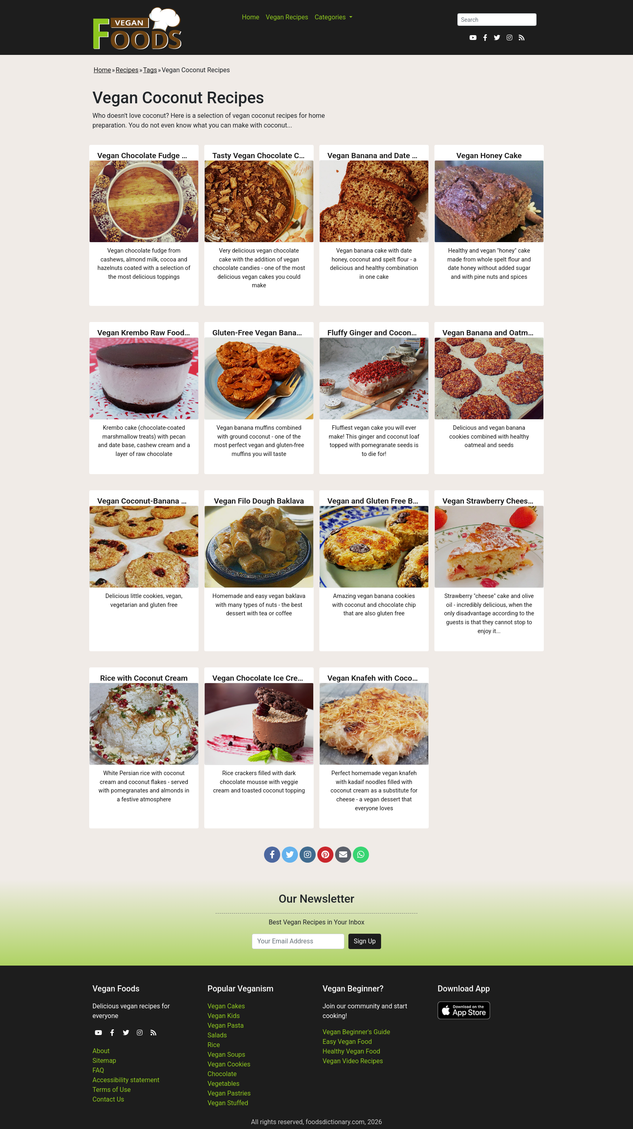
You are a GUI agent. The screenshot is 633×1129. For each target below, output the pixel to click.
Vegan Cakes (226, 1006)
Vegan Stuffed (228, 1103)
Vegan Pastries (229, 1093)
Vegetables (223, 1083)
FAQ (98, 1070)
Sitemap (104, 1060)
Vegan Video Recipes (353, 1061)
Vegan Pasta (226, 1025)
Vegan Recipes (287, 17)
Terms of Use (111, 1089)
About (101, 1051)
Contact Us (108, 1099)
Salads (217, 1035)
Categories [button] (330, 17)
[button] (272, 855)
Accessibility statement (125, 1080)
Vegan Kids (224, 1016)
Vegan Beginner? (353, 988)
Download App (464, 988)
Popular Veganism (241, 988)
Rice (214, 1045)
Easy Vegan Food (347, 1041)
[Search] (497, 19)
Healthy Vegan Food (351, 1051)
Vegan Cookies (229, 1064)
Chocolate (222, 1074)
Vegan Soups (226, 1054)
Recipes (127, 70)
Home (250, 17)
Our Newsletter (316, 898)
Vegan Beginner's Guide (356, 1032)
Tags (150, 70)
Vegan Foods (115, 988)
